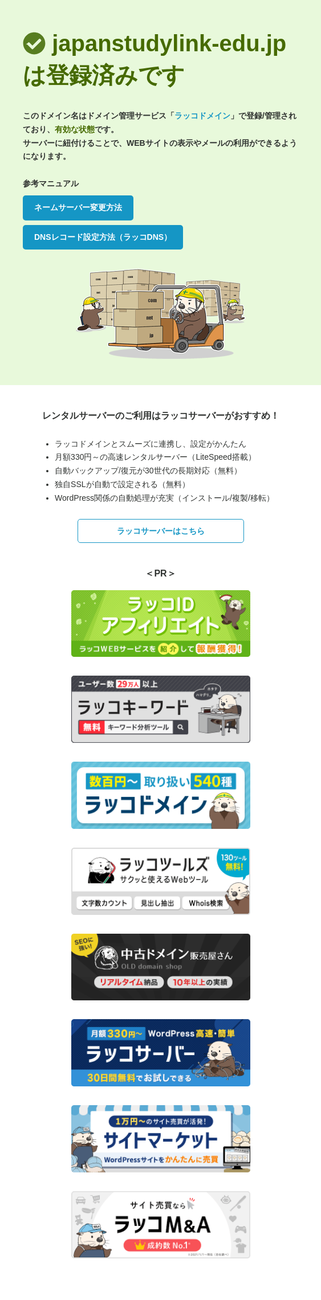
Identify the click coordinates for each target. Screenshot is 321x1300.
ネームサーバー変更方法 (78, 207)
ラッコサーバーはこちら (161, 530)
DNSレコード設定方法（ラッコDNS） (103, 237)
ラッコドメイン (202, 115)
